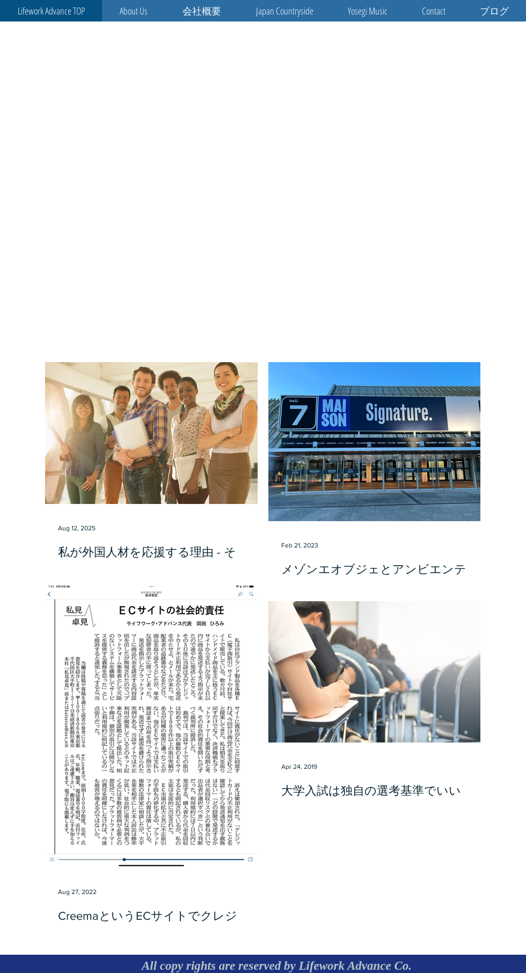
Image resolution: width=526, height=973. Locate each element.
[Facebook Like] (427, 339)
